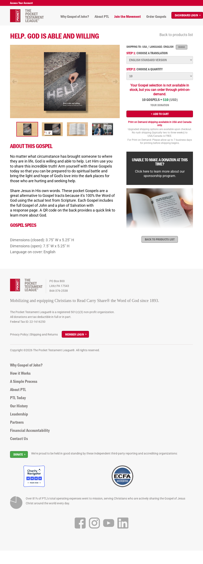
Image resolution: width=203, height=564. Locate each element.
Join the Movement (127, 16)
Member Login (74, 334)
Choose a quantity (144, 69)
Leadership (19, 414)
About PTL (102, 16)
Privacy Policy (19, 334)
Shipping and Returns (44, 334)
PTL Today (18, 397)
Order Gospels (156, 16)
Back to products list (176, 34)
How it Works (20, 373)
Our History (19, 406)
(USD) (173, 100)
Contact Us (19, 438)
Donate (18, 454)
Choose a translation (147, 53)
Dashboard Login (186, 15)
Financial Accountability (30, 430)
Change (181, 47)
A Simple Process (23, 381)
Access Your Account (21, 3)
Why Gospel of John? (74, 16)
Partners (17, 422)
